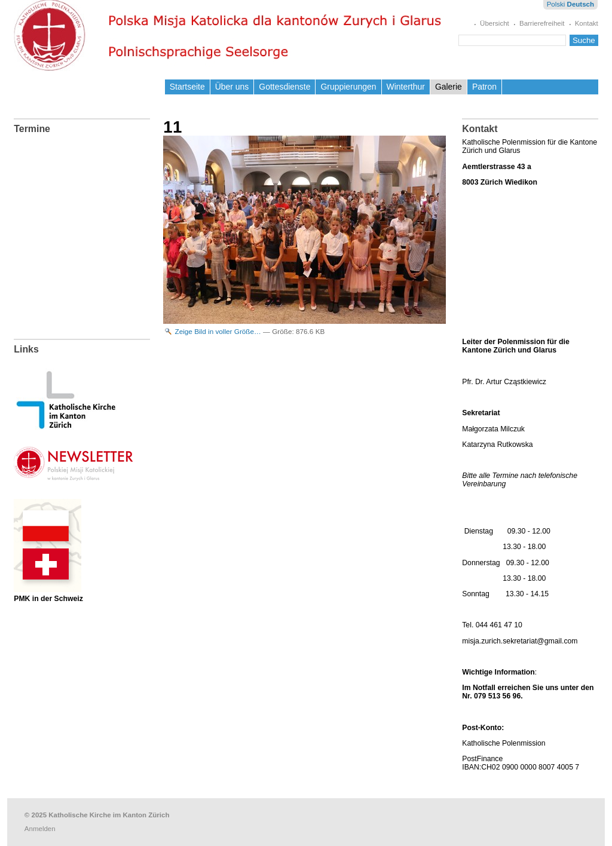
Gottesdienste (284, 86)
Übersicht (494, 23)
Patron (484, 86)
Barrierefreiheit (542, 23)
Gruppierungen (348, 86)
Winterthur (406, 86)
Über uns (232, 86)
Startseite (187, 86)
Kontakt (586, 23)
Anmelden (40, 828)
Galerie (448, 86)
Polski (556, 4)
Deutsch (580, 4)
